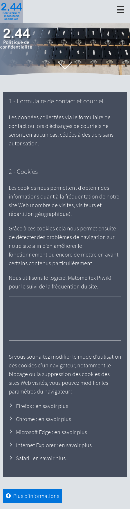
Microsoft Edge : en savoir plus (51, 432)
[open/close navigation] (120, 9)
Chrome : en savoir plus (43, 419)
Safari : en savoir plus (41, 458)
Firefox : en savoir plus (42, 405)
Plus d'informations (35, 495)
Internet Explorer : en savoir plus (54, 445)
